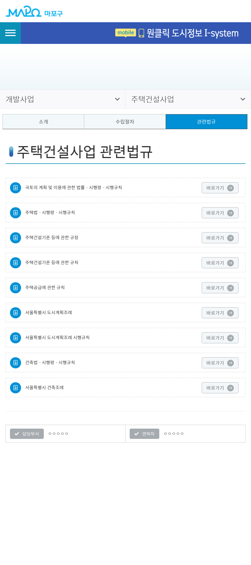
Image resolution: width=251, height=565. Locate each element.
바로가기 (220, 187)
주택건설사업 (152, 99)
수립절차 (125, 121)
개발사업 (20, 99)
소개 (43, 121)
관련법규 (206, 121)
